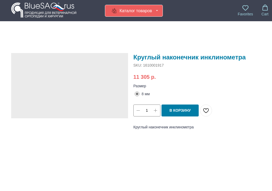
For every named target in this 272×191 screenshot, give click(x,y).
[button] (245, 10)
